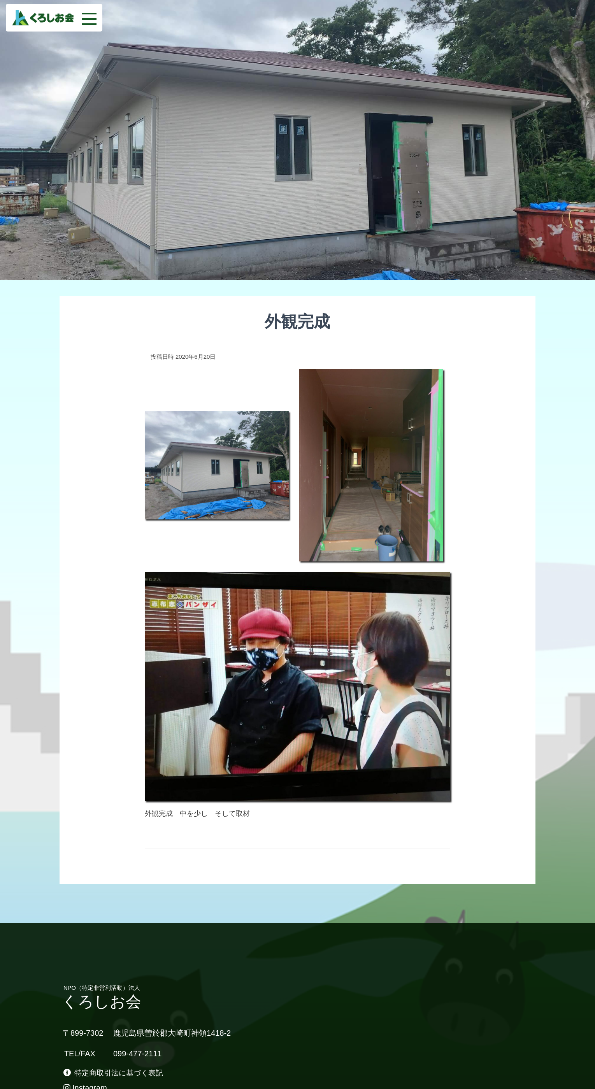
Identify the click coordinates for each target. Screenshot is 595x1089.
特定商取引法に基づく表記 (115, 1073)
